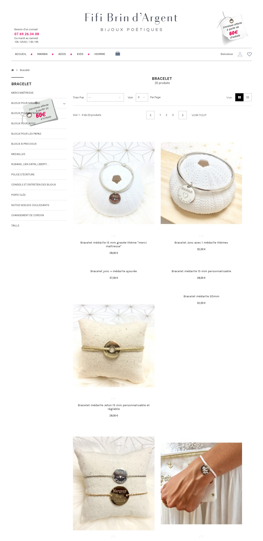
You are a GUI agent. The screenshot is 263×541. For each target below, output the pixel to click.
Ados (64, 54)
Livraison (98, 492)
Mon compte (144, 486)
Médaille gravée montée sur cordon (162, 414)
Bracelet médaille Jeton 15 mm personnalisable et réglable (162, 313)
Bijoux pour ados (23, 124)
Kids (82, 54)
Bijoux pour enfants (25, 114)
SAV (95, 512)
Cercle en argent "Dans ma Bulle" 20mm (224, 342)
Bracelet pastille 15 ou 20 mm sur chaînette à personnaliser (100, 416)
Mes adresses (143, 503)
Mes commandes (145, 492)
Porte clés (18, 195)
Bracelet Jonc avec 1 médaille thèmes (162, 208)
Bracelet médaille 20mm (224, 237)
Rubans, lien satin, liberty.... (30, 165)
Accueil (20, 54)
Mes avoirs (141, 498)
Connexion (239, 54)
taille (15, 226)
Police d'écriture (23, 175)
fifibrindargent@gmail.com (33, 512)
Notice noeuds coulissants (30, 206)
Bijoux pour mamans (25, 103)
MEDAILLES (18, 154)
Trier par (78, 98)
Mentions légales (103, 498)
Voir (130, 98)
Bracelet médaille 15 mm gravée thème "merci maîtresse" (100, 210)
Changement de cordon (27, 216)
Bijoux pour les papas (26, 134)
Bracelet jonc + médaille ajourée (224, 134)
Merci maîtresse (22, 93)
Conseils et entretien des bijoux (33, 185)
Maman (43, 54)
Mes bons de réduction (148, 517)
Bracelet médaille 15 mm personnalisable (100, 239)
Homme (102, 54)
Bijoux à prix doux (24, 144)
